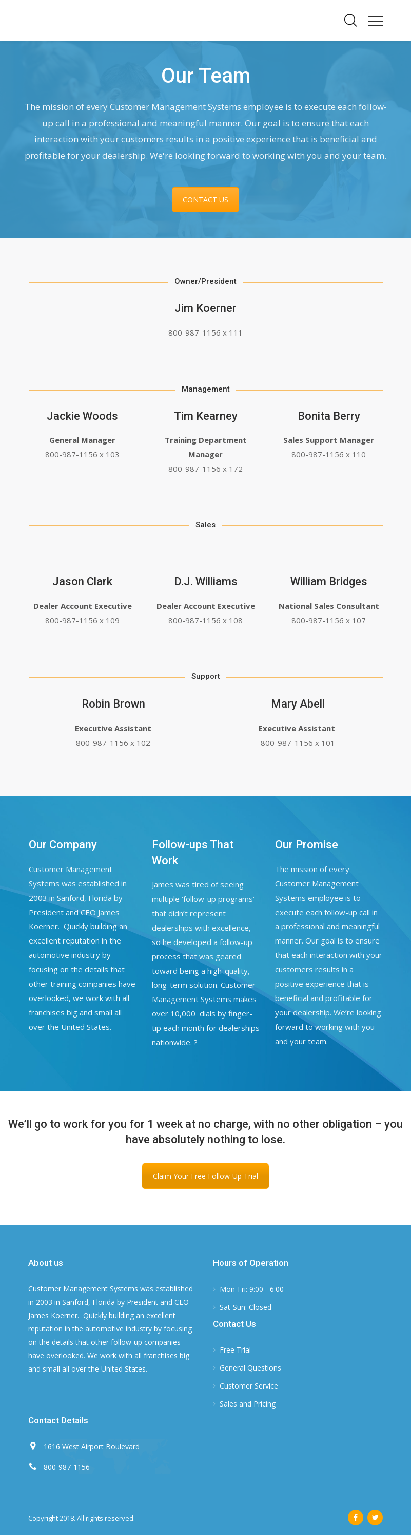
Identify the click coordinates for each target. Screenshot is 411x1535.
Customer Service (249, 1386)
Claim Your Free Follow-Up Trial (205, 1176)
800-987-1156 (67, 1467)
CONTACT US (205, 200)
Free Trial (235, 1350)
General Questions (250, 1368)
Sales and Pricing (248, 1404)
